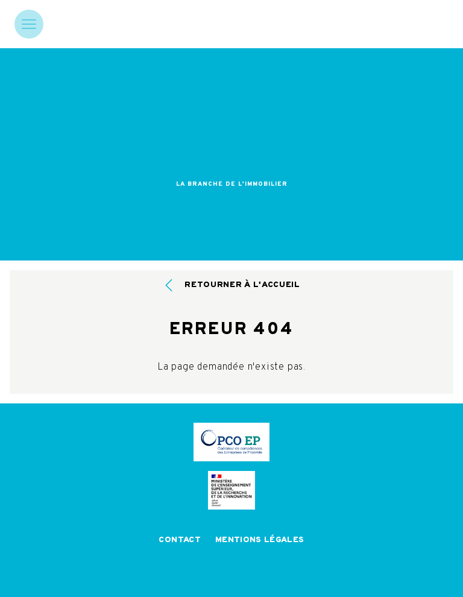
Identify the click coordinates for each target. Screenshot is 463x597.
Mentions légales (259, 540)
